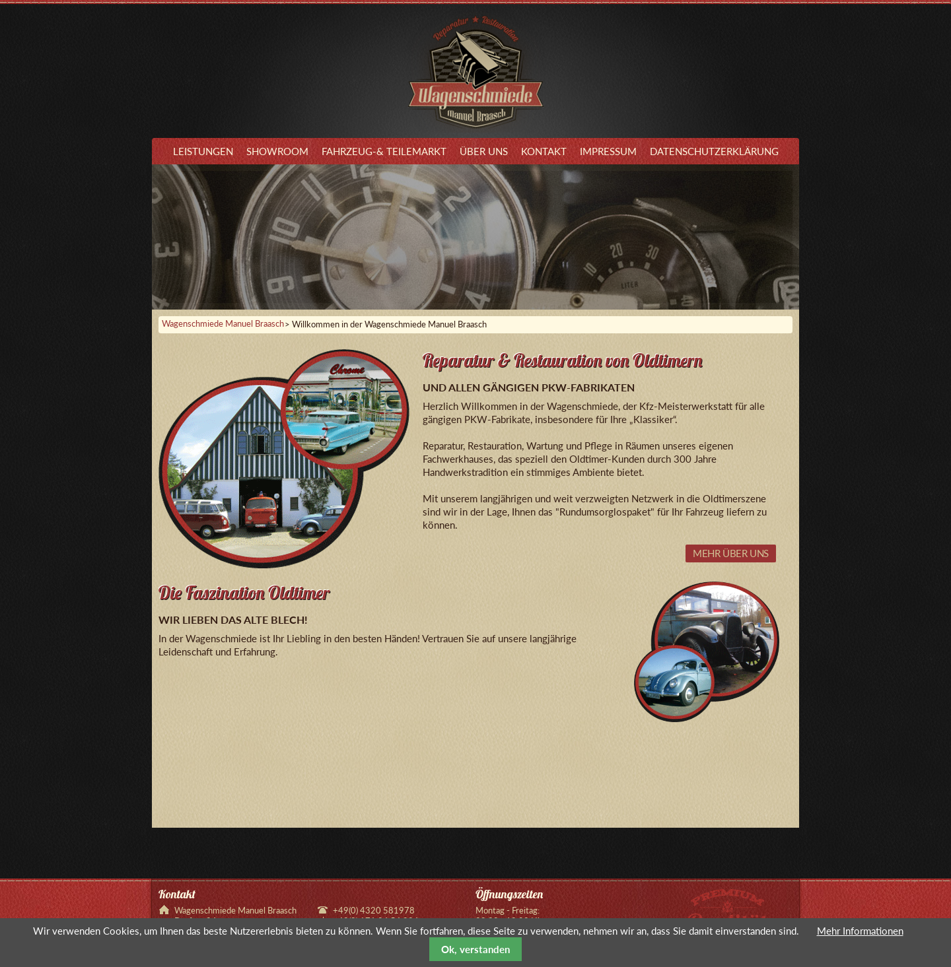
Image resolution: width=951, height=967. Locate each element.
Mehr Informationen (860, 931)
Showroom (277, 151)
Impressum (608, 151)
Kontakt (544, 151)
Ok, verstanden (475, 949)
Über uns (484, 151)
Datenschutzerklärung (714, 151)
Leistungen (203, 151)
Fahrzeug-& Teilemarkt (384, 151)
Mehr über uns (731, 553)
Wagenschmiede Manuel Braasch (223, 323)
